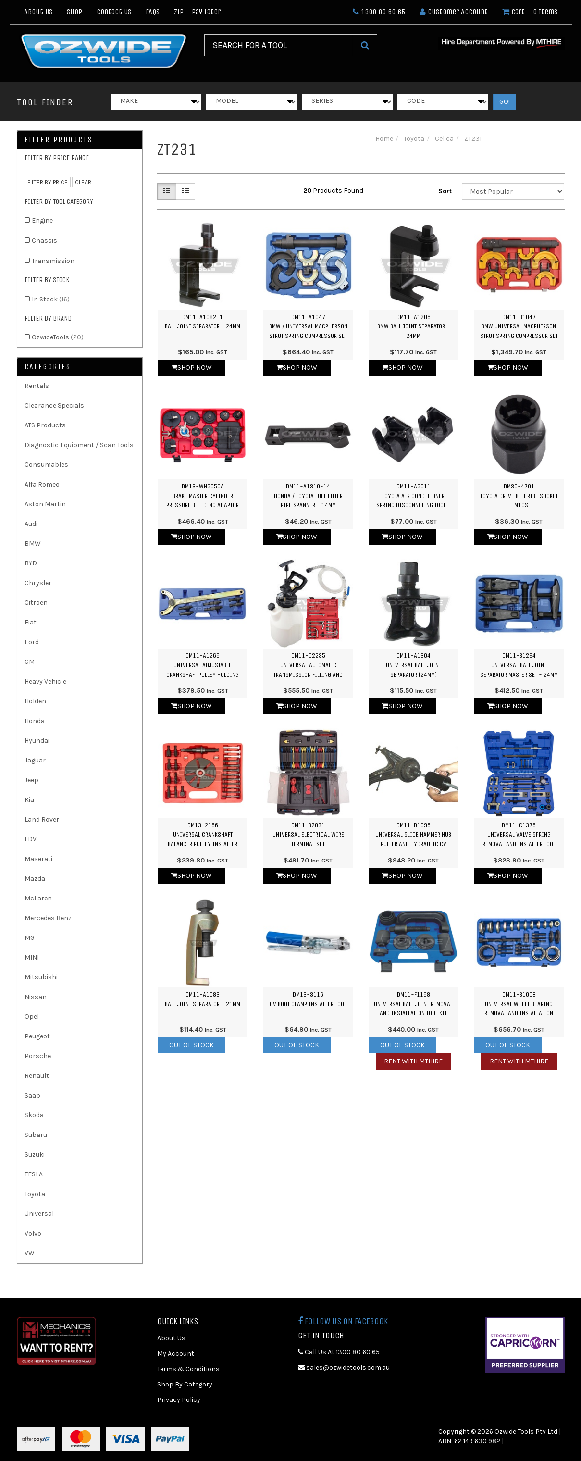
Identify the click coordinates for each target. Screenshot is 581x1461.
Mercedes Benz (48, 918)
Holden (35, 701)
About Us (38, 11)
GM (30, 662)
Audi (31, 524)
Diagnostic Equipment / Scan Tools (79, 445)
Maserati (38, 859)
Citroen (36, 603)
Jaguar (35, 760)
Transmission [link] (53, 261)
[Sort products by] (513, 191)
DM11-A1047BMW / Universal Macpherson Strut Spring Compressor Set (308, 326)
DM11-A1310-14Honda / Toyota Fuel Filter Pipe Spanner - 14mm (308, 495)
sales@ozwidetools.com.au (344, 1367)
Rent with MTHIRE (413, 1061)
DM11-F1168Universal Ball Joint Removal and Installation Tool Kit (413, 1003)
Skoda (34, 1115)
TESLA (34, 1174)
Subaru (36, 1135)
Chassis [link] (44, 241)
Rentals (37, 386)
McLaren (38, 898)
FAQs (153, 11)
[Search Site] (365, 45)
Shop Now (191, 367)
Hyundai (37, 741)
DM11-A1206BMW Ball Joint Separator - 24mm (413, 326)
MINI (32, 957)
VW (30, 1253)
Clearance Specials (54, 405)
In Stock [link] (51, 299)
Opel (32, 1016)
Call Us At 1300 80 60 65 (339, 1352)
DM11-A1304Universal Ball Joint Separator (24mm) (413, 664)
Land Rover (42, 819)
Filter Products (59, 140)
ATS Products (45, 425)
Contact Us (114, 11)
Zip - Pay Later (197, 11)
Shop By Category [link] (184, 1384)
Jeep (31, 780)
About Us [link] (171, 1338)
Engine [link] (42, 220)
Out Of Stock (191, 1045)
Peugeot (37, 1036)
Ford (32, 642)
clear (83, 182)
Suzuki (35, 1154)
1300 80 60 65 (379, 11)
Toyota (35, 1194)
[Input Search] (278, 45)
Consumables (46, 465)
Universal (39, 1214)
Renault (37, 1076)
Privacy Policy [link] (178, 1400)
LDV (31, 839)
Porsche (38, 1056)
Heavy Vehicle (45, 681)
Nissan (36, 997)
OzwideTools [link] (58, 337)
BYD (31, 563)
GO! (504, 102)
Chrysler (38, 583)
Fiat (31, 622)
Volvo (33, 1233)
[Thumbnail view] (166, 191)
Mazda (35, 878)
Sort (445, 191)
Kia (29, 800)
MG (30, 938)
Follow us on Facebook (343, 1321)
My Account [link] (175, 1353)
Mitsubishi (41, 977)
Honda (35, 721)
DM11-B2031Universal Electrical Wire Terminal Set (308, 834)
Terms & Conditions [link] (188, 1369)
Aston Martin (45, 504)
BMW (33, 543)
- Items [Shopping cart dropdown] (529, 11)
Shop (74, 11)
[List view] (185, 191)
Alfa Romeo (42, 484)
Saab (32, 1095)
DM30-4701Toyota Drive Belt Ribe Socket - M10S (519, 495)
